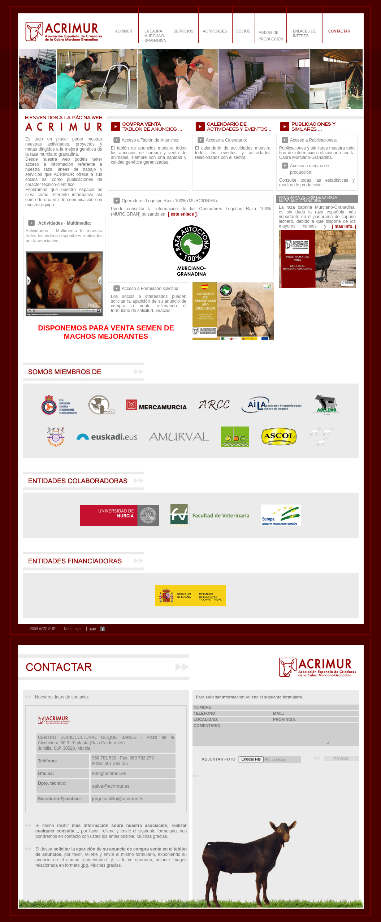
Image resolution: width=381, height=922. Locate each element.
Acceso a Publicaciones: (313, 140)
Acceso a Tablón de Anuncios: (150, 140)
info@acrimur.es (109, 773)
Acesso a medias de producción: (309, 169)
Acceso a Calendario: (226, 140)
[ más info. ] (344, 226)
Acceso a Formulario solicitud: (150, 288)
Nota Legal (72, 629)
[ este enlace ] (182, 214)
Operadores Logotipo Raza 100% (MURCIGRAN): (170, 200)
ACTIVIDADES (215, 31)
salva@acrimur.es (111, 786)
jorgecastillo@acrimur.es (117, 798)
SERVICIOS (183, 31)
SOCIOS (243, 31)
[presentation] (257, 782)
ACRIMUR (123, 31)
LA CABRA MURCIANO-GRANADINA (155, 36)
